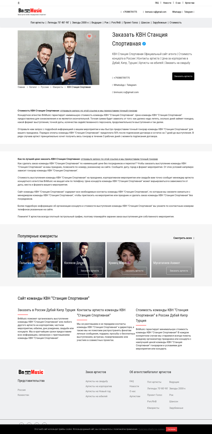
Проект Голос (131, 22)
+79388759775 (130, 11)
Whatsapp (177, 11)
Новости (167, 2)
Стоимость (176, 22)
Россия (22, 390)
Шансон (145, 22)
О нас (178, 2)
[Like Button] (89, 36)
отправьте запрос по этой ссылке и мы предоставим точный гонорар (98, 110)
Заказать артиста (45, 270)
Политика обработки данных (151, 429)
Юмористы (153, 408)
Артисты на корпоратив (99, 386)
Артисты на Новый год (98, 391)
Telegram (189, 11)
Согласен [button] (171, 429)
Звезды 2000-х (80, 22)
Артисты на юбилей (96, 396)
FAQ (157, 2)
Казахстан (23, 395)
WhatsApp (118, 85)
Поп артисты (37, 22)
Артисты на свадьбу (97, 381)
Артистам (189, 2)
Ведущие (97, 22)
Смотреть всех (182, 237)
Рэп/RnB (116, 22)
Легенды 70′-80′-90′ (58, 22)
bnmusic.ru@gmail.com (155, 11)
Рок (107, 22)
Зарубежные (160, 22)
